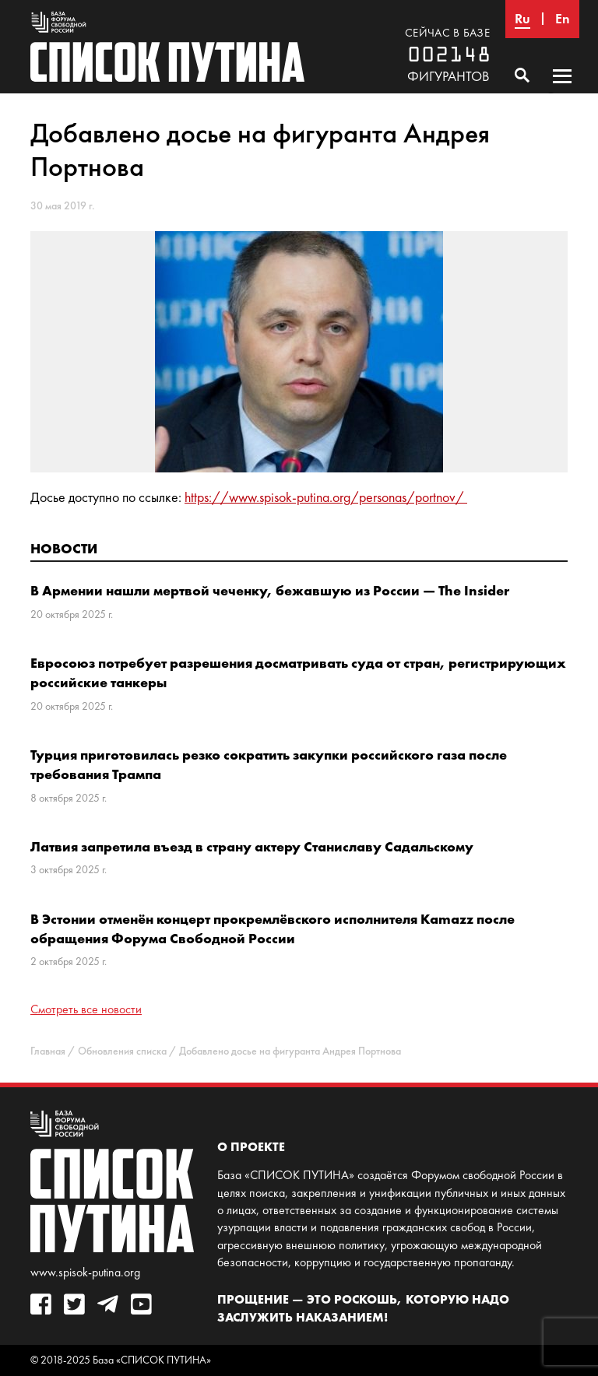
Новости (63, 548)
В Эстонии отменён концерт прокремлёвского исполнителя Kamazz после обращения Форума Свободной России (272, 928)
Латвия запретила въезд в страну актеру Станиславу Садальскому (251, 846)
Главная (47, 1051)
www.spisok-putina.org (85, 1272)
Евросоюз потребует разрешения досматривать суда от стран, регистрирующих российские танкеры (298, 672)
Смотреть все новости (86, 1009)
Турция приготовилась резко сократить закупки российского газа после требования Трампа (268, 764)
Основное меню (562, 91)
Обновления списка (122, 1051)
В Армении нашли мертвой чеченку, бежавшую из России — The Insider (269, 590)
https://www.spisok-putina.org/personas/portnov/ (326, 497)
